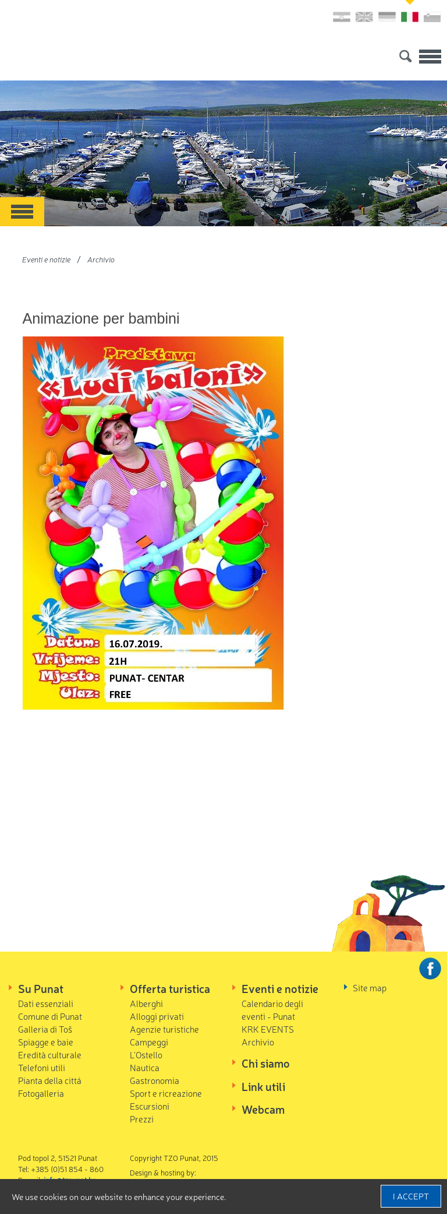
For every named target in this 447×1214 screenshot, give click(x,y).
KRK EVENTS (268, 1029)
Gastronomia (154, 1080)
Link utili (263, 1086)
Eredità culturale (49, 1054)
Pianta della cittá (49, 1080)
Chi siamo (266, 1063)
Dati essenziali (45, 1003)
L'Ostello (146, 1054)
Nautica (144, 1067)
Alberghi (146, 1003)
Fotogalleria (41, 1093)
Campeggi (149, 1042)
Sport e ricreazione (166, 1093)
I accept (411, 1196)
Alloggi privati (157, 1016)
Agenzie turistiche (164, 1029)
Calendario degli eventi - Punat (272, 1009)
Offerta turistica (170, 988)
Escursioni (149, 1106)
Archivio (101, 259)
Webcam (263, 1109)
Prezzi (142, 1119)
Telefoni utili (41, 1067)
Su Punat (40, 988)
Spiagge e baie (45, 1042)
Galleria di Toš (45, 1029)
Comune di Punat (50, 1016)
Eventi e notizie (46, 259)
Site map (369, 987)
